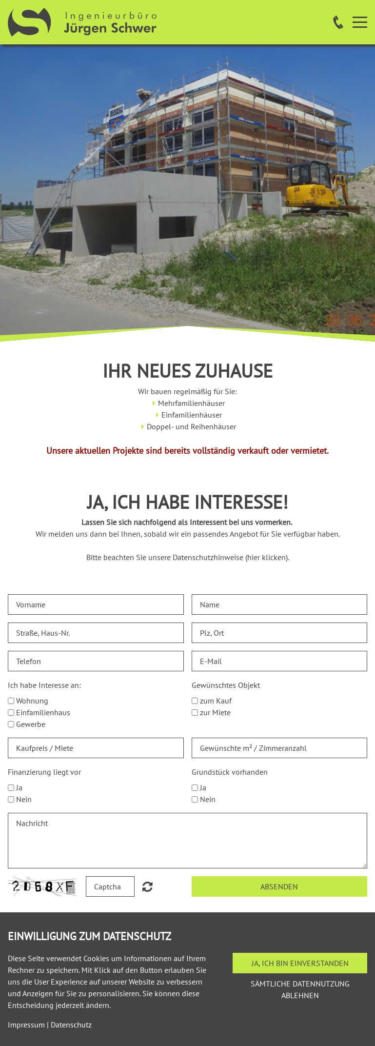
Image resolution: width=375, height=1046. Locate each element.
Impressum (26, 1024)
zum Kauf (216, 700)
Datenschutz (71, 1024)
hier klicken (266, 557)
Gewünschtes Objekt (226, 685)
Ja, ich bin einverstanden (300, 963)
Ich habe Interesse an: (44, 685)
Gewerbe (30, 724)
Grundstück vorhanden (230, 772)
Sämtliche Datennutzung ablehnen (300, 989)
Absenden (279, 886)
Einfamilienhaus (43, 712)
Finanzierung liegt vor (44, 772)
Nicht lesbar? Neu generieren (147, 886)
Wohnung (32, 700)
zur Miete (215, 712)
